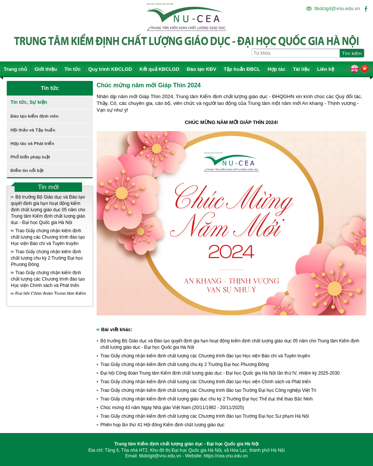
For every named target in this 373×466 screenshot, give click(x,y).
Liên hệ (325, 69)
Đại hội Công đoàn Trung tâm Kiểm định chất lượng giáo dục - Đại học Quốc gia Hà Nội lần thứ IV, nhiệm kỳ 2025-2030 (220, 373)
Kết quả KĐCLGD (159, 69)
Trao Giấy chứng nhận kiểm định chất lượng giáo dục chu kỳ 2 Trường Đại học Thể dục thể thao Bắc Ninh (206, 399)
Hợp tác (276, 69)
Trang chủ (15, 69)
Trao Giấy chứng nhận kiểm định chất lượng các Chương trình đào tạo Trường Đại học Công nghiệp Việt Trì (208, 390)
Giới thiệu (45, 69)
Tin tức (72, 69)
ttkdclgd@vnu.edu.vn (337, 8)
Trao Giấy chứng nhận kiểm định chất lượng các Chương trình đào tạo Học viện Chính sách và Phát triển (48, 279)
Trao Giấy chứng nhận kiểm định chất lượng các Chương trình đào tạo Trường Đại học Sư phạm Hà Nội (204, 416)
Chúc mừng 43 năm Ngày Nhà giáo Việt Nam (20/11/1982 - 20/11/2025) (172, 407)
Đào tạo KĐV (201, 69)
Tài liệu (301, 69)
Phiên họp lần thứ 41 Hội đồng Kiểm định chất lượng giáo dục (162, 424)
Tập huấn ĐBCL (242, 69)
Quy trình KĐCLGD (110, 69)
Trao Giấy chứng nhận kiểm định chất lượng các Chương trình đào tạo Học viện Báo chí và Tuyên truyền (48, 237)
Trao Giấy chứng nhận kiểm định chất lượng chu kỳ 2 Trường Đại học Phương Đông (47, 258)
